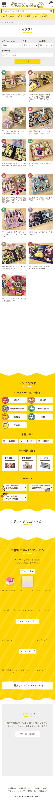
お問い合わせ (24, 788)
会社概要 (12, 788)
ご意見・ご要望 (40, 788)
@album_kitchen (27, 734)
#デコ (37, 16)
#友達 (12, 16)
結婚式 (11, 416)
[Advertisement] (27, 340)
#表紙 (44, 16)
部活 (36, 416)
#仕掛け (29, 16)
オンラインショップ (16, 791)
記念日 (37, 400)
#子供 (20, 16)
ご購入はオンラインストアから (27, 685)
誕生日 (11, 400)
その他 (11, 425)
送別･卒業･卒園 (13, 408)
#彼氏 (5, 16)
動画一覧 (32, 791)
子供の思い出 (38, 408)
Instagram (43, 791)
